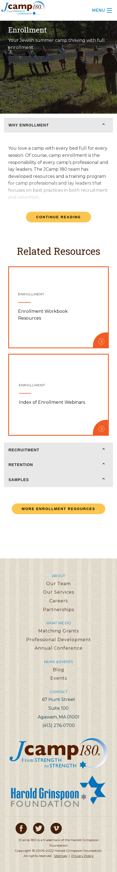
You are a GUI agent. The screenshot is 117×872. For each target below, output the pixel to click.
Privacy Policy (82, 856)
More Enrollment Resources (58, 509)
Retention (20, 464)
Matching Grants (58, 631)
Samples (18, 480)
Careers (58, 600)
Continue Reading (58, 217)
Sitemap (60, 856)
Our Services (58, 592)
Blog (58, 669)
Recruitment (23, 450)
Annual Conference (59, 648)
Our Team (58, 583)
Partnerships (58, 609)
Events (58, 678)
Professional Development (58, 639)
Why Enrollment (28, 125)
